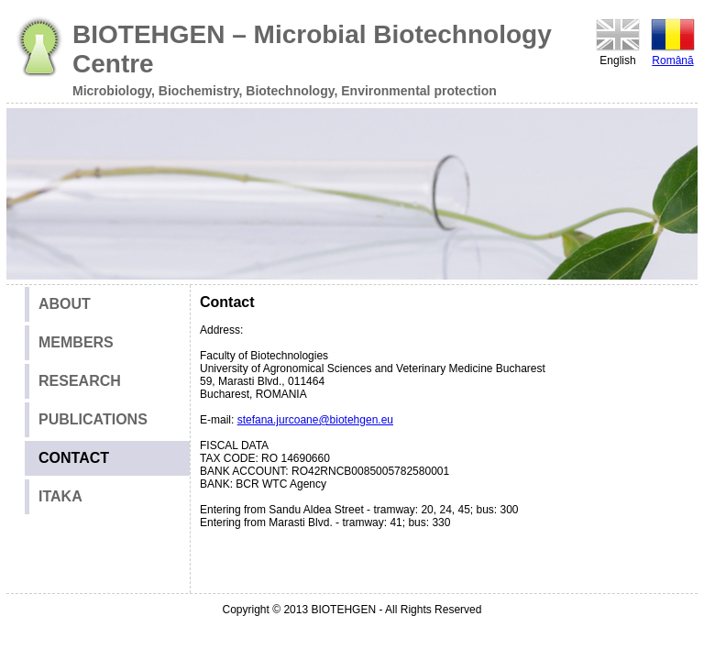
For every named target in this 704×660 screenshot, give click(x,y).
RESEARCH (79, 381)
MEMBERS (76, 342)
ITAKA (60, 496)
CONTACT (73, 458)
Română (673, 41)
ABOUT (64, 304)
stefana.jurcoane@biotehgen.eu (315, 419)
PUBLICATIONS (93, 419)
